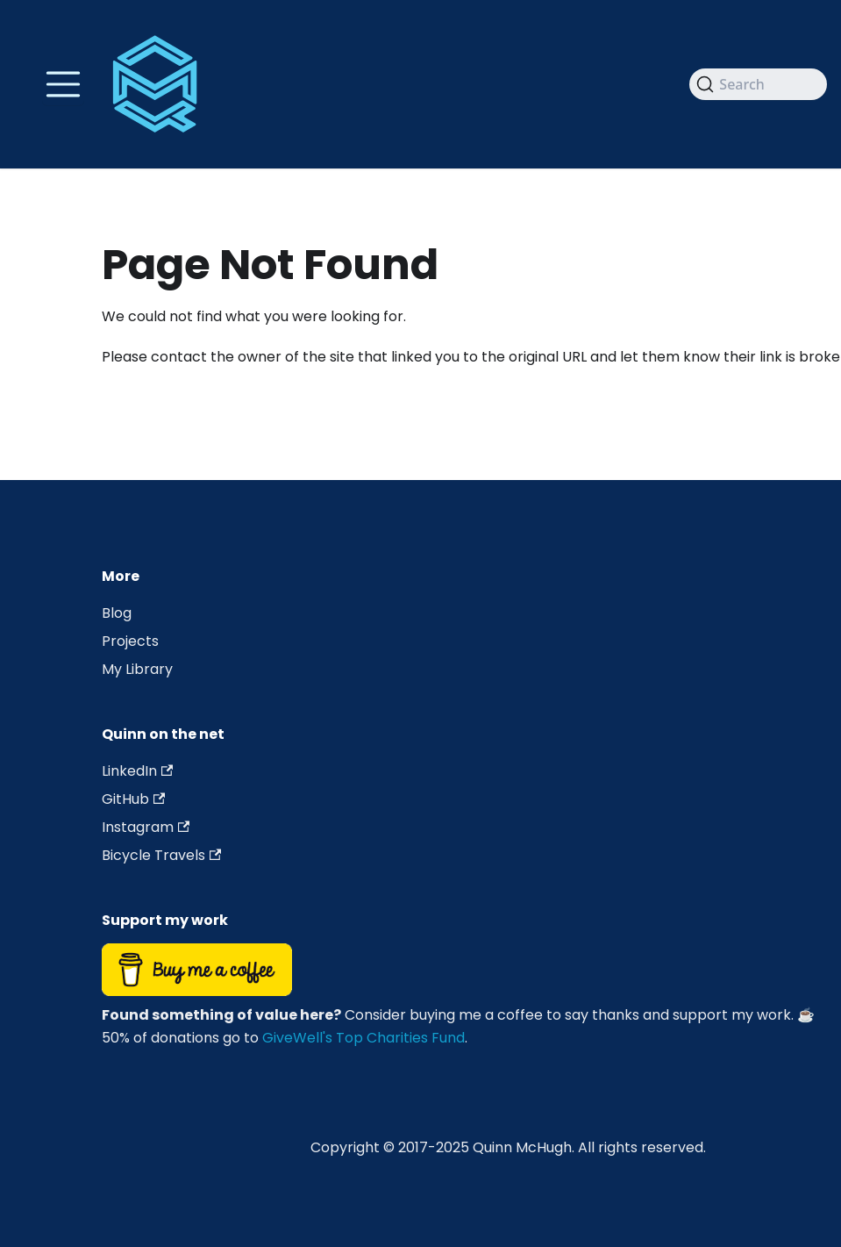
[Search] (758, 84)
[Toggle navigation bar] (63, 84)
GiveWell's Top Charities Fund (363, 1038)
